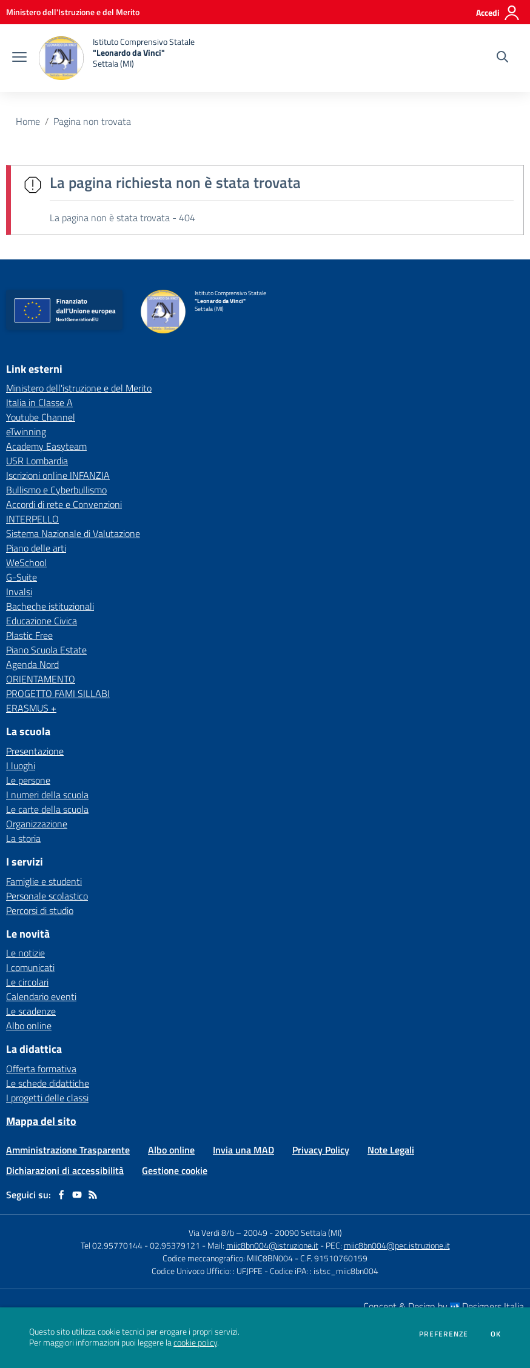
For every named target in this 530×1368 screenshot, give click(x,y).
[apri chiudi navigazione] (19, 58)
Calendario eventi (41, 996)
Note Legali (390, 1150)
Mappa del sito (41, 1121)
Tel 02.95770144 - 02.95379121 (141, 1245)
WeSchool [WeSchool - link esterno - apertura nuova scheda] (26, 562)
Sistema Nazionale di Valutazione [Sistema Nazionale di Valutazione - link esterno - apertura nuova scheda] (73, 533)
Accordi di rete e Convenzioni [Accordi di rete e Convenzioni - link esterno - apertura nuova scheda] (64, 504)
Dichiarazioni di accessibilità (65, 1170)
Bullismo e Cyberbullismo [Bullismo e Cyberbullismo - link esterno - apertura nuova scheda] (56, 489)
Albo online (29, 1025)
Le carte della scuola (47, 809)
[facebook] (61, 1194)
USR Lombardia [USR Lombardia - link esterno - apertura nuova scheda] (37, 460)
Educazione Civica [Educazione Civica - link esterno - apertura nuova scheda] (41, 620)
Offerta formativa (41, 1068)
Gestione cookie (174, 1170)
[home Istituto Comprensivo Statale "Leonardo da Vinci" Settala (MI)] (117, 58)
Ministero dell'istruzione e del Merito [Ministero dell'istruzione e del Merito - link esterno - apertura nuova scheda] (79, 388)
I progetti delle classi (47, 1097)
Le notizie (25, 953)
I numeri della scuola (47, 794)
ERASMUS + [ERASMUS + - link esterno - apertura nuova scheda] (31, 708)
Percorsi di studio (39, 910)
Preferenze (443, 1334)
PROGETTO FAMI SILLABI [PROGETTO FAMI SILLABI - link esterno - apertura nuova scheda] (58, 693)
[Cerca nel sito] (502, 58)
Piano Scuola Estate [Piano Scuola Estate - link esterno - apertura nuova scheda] (46, 649)
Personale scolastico (47, 896)
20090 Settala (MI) (308, 1232)
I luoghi (20, 765)
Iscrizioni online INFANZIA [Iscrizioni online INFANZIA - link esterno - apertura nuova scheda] (58, 475)
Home (28, 121)
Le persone (28, 780)
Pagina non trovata (92, 121)
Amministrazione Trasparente (68, 1150)
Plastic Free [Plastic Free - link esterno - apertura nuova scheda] (29, 635)
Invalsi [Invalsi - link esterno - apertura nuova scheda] (19, 591)
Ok (496, 1334)
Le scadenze (31, 1011)
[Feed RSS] (92, 1194)
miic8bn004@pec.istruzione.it (397, 1245)
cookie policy (195, 1342)
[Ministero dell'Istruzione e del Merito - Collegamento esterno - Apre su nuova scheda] (72, 11)
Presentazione (35, 751)
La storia (23, 838)
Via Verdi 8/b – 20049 (229, 1232)
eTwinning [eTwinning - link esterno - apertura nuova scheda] (26, 431)
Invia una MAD (243, 1150)
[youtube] (77, 1194)
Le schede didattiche (47, 1083)
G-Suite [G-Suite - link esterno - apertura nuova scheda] (21, 577)
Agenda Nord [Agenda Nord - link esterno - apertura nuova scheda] (32, 664)
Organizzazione (36, 823)
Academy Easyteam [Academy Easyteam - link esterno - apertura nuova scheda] (46, 446)
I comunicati (30, 967)
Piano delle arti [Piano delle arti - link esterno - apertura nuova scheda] (36, 548)
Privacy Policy (320, 1150)
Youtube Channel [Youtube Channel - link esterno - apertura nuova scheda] (40, 417)
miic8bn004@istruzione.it (272, 1245)
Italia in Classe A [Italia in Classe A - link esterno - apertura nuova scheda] (39, 402)
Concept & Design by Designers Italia (443, 1306)
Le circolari (27, 982)
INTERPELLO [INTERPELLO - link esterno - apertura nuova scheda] (32, 519)
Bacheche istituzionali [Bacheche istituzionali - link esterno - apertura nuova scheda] (50, 606)
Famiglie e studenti (44, 881)
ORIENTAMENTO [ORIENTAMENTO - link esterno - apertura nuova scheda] (40, 679)
